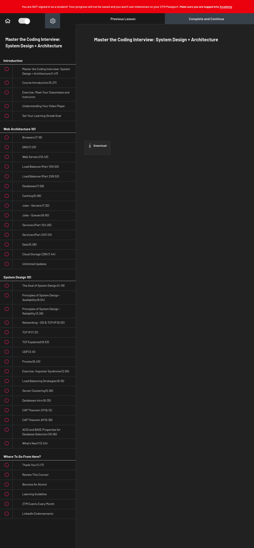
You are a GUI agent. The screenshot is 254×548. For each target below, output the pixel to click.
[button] (7, 20)
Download (97, 145)
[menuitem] (52, 21)
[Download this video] (97, 148)
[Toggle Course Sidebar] (23, 20)
